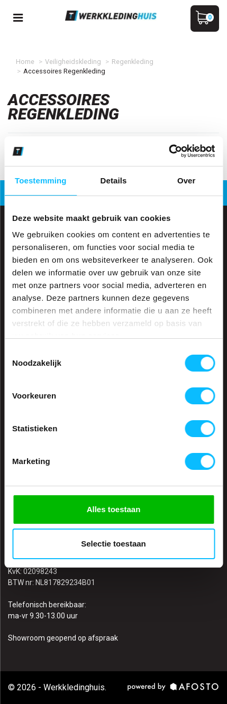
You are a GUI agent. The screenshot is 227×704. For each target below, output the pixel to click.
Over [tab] (186, 180)
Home (25, 62)
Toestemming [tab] (41, 180)
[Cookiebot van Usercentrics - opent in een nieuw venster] (168, 151)
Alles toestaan (114, 509)
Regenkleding (132, 62)
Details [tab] (114, 180)
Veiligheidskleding (73, 62)
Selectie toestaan (113, 543)
